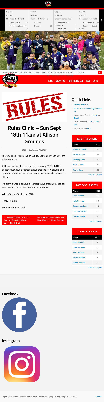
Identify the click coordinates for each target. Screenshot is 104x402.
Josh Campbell (79, 154)
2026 (95, 80)
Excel (76, 117)
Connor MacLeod (80, 206)
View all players (95, 174)
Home (50, 80)
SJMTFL (98, 396)
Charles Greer (79, 247)
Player (76, 144)
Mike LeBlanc (78, 164)
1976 (88, 80)
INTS (97, 237)
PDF (96, 115)
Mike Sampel (78, 242)
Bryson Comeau (79, 149)
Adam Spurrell (79, 159)
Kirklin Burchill (79, 262)
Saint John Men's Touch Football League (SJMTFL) (21, 72)
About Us (60, 80)
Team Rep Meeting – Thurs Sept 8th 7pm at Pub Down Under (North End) (17, 220)
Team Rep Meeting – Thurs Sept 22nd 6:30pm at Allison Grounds (51, 220)
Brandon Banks (79, 211)
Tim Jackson (78, 169)
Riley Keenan (78, 195)
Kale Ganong (78, 200)
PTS (98, 144)
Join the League (75, 80)
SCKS (97, 191)
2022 (24, 149)
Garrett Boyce (79, 216)
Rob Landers (78, 252)
